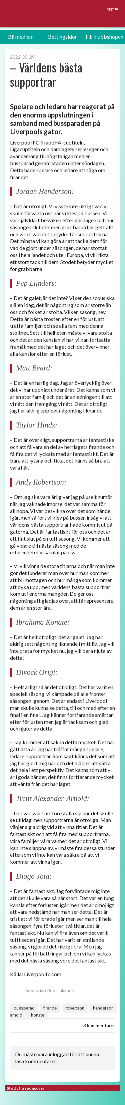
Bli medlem (21, 36)
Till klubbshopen (104, 36)
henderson (103, 1008)
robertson (74, 1008)
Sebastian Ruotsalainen (42, 990)
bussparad (24, 1008)
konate (37, 1015)
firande (50, 1008)
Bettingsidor (62, 36)
